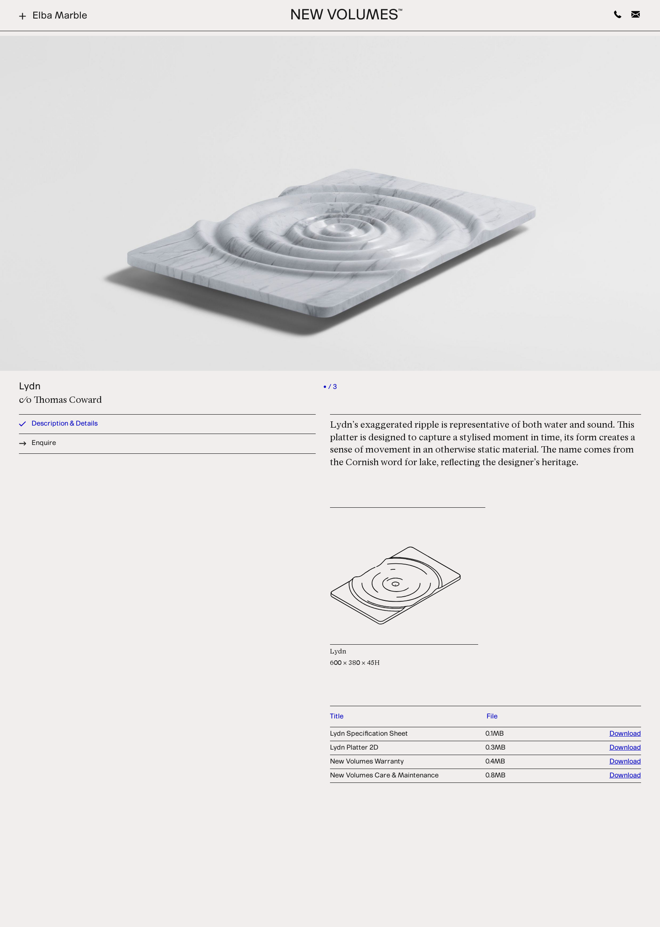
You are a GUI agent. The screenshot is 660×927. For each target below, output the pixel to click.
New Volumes (346, 15)
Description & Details (58, 424)
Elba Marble (53, 16)
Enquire (37, 443)
